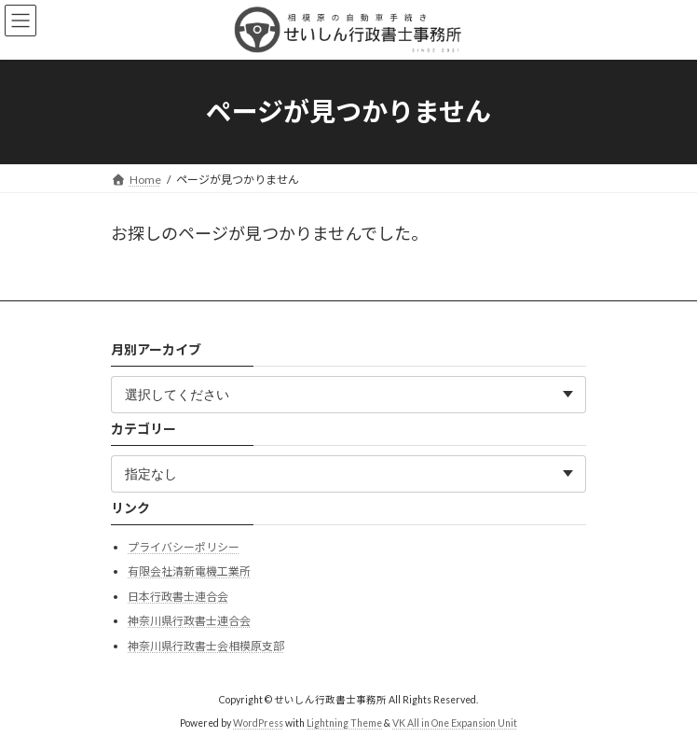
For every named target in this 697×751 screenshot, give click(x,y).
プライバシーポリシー (183, 546)
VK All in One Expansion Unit (454, 722)
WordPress (258, 722)
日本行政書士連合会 (178, 596)
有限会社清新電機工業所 (189, 571)
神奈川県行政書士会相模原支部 (206, 646)
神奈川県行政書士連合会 (189, 621)
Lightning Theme (344, 722)
